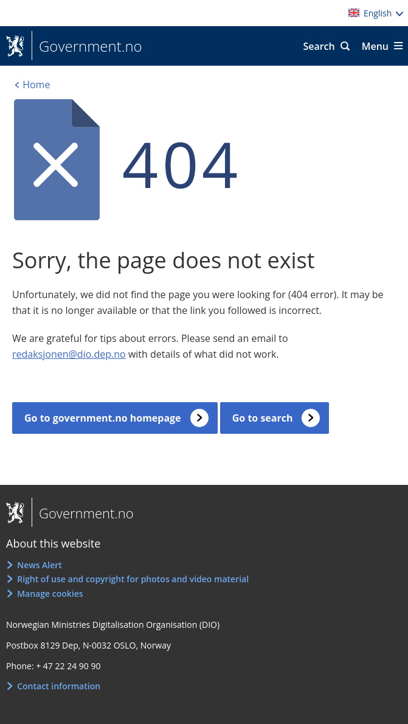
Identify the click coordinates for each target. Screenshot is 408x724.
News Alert (39, 565)
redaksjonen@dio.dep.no (69, 354)
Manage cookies (50, 593)
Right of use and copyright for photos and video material (133, 579)
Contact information (58, 686)
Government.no (87, 46)
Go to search (262, 418)
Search (318, 46)
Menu (375, 46)
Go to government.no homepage (102, 418)
